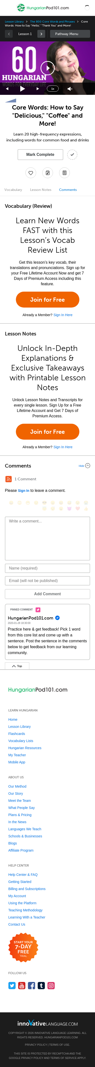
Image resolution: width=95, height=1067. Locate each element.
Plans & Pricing (20, 815)
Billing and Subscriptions (27, 889)
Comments (68, 190)
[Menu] (8, 8)
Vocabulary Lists (20, 741)
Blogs (12, 843)
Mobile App (16, 762)
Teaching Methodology (25, 910)
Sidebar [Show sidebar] (70, 34)
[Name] (47, 568)
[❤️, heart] (78, 508)
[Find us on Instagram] (51, 985)
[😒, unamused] (36, 502)
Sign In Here (63, 315)
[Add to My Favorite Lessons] (30, 172)
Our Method (17, 786)
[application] (47, 68)
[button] (87, 8)
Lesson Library (14, 21)
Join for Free (47, 299)
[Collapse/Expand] (47, 466)
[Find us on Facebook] (31, 985)
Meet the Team (19, 801)
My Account (17, 896)
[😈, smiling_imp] (69, 508)
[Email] (47, 580)
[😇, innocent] (44, 508)
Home (12, 719)
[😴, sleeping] (53, 508)
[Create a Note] (47, 172)
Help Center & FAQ (23, 875)
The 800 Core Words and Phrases (52, 21)
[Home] (43, 11)
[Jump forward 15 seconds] (38, 89)
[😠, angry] (53, 502)
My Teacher (17, 755)
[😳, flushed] (19, 502)
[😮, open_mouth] (61, 508)
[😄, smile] (11, 502)
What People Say (21, 808)
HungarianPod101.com (61, 1037)
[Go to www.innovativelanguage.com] (48, 1022)
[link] (41, 34)
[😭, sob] (86, 502)
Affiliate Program (20, 850)
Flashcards (16, 734)
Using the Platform (22, 903)
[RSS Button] (8, 479)
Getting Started (19, 882)
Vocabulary (13, 190)
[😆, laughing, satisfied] (61, 502)
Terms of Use (59, 1044)
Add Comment (47, 594)
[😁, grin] (28, 502)
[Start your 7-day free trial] (23, 948)
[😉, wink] (78, 502)
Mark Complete (40, 154)
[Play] (23, 89)
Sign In (23, 491)
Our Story (15, 793)
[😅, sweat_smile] (69, 502)
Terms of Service (63, 1057)
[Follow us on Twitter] (12, 985)
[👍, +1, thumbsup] (86, 508)
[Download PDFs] (64, 172)
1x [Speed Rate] (52, 88)
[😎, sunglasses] (44, 502)
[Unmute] (70, 89)
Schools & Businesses (25, 836)
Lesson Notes (40, 190)
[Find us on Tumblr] (41, 985)
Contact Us (16, 924)
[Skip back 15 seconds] (7, 89)
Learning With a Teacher (26, 917)
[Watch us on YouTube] (22, 985)
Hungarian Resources (24, 748)
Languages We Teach (24, 829)
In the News (17, 822)
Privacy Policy (36, 1044)
